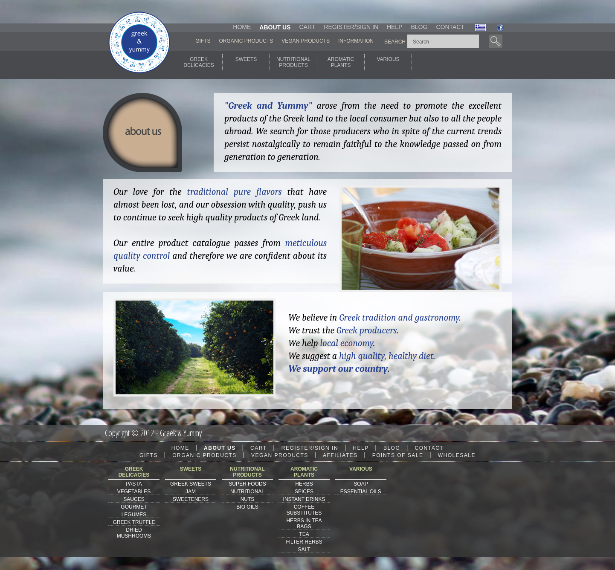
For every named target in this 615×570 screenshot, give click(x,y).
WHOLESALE (457, 455)
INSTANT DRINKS (304, 499)
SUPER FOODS (247, 484)
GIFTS (202, 41)
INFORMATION (356, 41)
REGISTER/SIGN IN (351, 26)
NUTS (248, 499)
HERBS (304, 484)
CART (307, 26)
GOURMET (134, 507)
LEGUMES (134, 515)
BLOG (419, 26)
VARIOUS (388, 62)
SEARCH (395, 42)
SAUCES (133, 499)
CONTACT (450, 26)
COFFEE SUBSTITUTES (304, 510)
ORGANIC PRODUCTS (246, 41)
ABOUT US (274, 27)
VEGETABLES (134, 492)
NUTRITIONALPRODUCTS (293, 62)
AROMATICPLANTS (341, 62)
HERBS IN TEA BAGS (304, 523)
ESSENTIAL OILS (360, 492)
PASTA (134, 484)
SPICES (304, 492)
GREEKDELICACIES (198, 62)
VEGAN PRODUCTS (305, 41)
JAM (191, 492)
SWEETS (246, 62)
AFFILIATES (340, 455)
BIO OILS (247, 507)
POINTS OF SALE (398, 455)
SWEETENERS (191, 499)
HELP (395, 26)
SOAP (361, 484)
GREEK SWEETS (190, 484)
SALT (304, 550)
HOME (242, 26)
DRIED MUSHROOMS (134, 533)
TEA (304, 534)
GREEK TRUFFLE (134, 522)
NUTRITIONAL (247, 492)
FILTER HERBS (304, 542)
